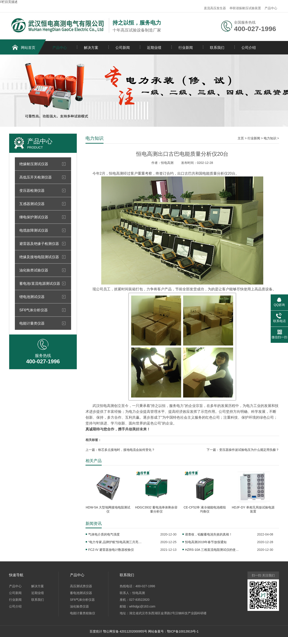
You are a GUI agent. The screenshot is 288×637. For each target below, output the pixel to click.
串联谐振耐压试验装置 (245, 8)
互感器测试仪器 (32, 204)
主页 (241, 138)
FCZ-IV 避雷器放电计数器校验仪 (111, 549)
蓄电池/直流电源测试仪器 (39, 283)
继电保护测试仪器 (33, 217)
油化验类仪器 (79, 606)
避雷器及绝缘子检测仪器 (39, 244)
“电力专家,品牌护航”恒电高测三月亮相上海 (115, 542)
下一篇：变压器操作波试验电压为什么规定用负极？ (243, 450)
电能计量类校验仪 (82, 613)
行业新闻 (185, 48)
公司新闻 (122, 48)
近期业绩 (154, 48)
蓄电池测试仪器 (81, 593)
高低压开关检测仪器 (35, 177)
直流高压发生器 (215, 8)
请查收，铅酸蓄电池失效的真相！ (208, 534)
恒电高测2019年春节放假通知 (206, 542)
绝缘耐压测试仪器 (33, 164)
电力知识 (270, 138)
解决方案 (91, 48)
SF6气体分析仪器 (33, 310)
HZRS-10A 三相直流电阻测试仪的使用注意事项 (212, 549)
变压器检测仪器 (32, 190)
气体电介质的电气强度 (104, 534)
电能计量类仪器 (32, 323)
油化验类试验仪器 (33, 270)
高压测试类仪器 (81, 586)
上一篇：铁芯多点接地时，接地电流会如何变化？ (120, 450)
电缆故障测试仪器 (33, 230)
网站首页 (28, 48)
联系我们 (217, 48)
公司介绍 (248, 48)
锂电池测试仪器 (32, 297)
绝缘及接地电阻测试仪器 (39, 257)
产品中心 (271, 8)
